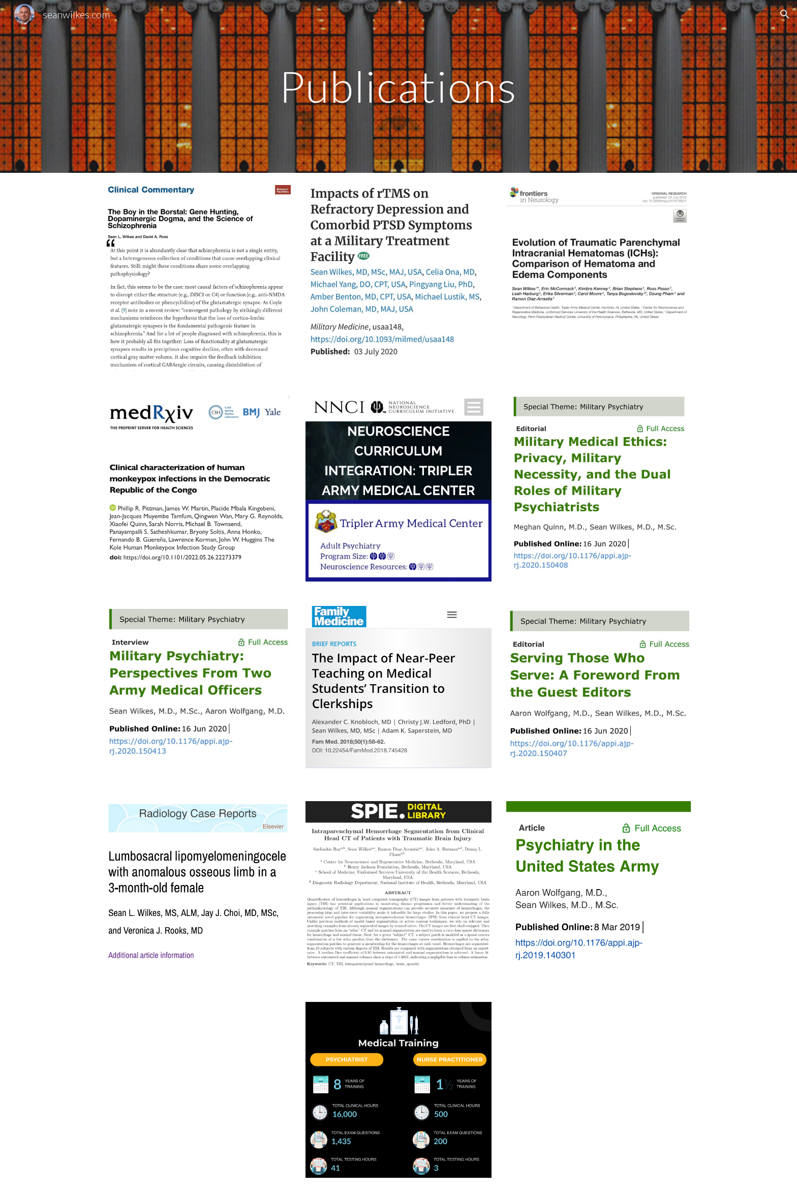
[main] (398, 86)
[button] (785, 14)
